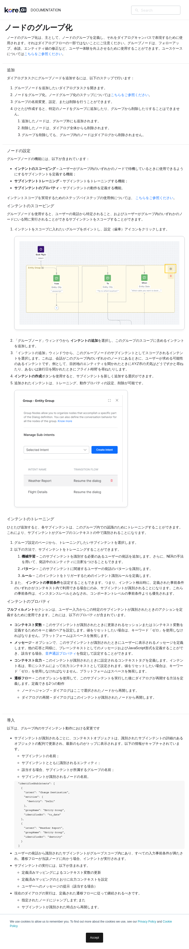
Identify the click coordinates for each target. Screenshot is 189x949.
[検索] (137, 10)
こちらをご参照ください (43, 54)
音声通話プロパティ (60, 653)
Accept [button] (94, 937)
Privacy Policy (147, 921)
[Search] (163, 10)
